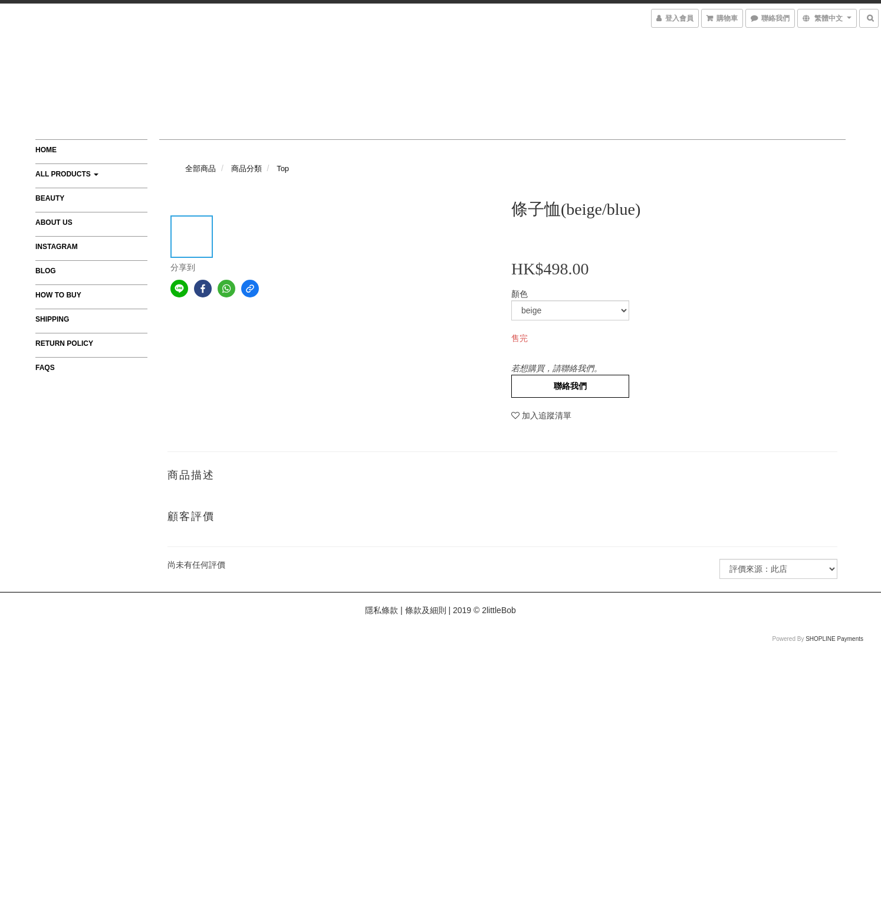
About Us (54, 222)
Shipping (52, 319)
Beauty (49, 198)
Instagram (56, 247)
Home (46, 150)
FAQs (45, 368)
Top (283, 168)
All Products (66, 174)
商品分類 (246, 168)
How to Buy (58, 295)
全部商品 (200, 168)
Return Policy (64, 343)
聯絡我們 (570, 386)
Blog (45, 271)
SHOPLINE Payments (834, 639)
